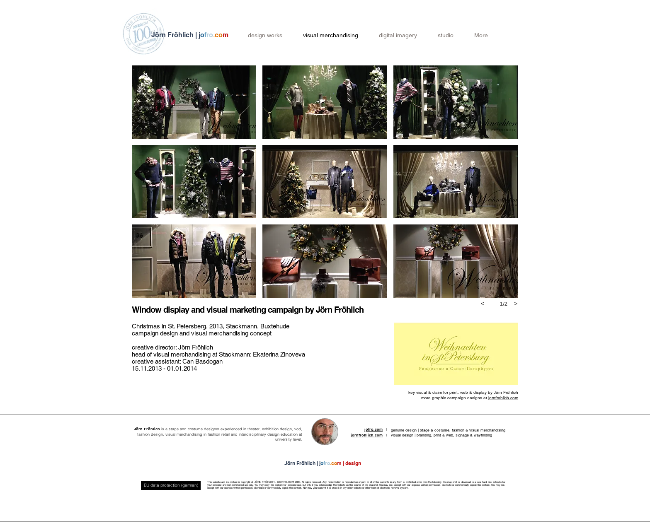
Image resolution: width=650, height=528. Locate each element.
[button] (194, 102)
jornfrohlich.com (503, 397)
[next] (516, 303)
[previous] (482, 303)
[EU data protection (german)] (171, 485)
